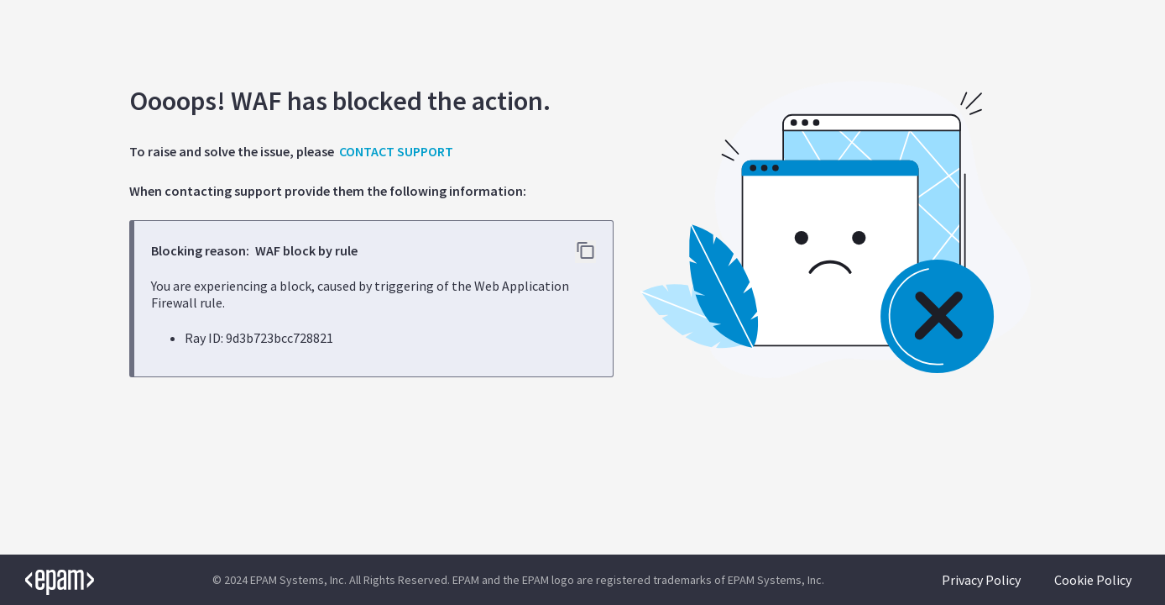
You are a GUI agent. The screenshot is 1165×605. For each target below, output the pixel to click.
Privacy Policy (981, 579)
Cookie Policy (1092, 579)
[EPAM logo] (47, 580)
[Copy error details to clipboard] (585, 251)
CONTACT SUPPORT (396, 151)
